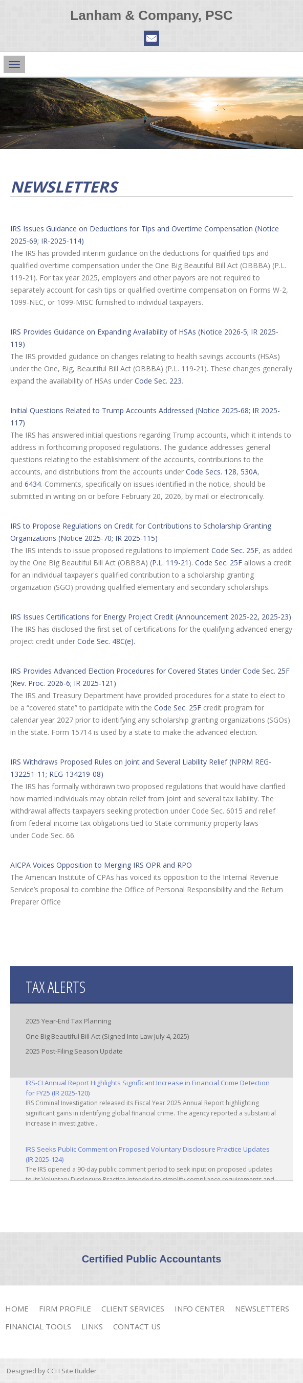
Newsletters (262, 1308)
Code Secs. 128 (211, 471)
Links (92, 1326)
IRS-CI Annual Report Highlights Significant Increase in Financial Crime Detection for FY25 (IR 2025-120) (148, 1088)
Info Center (200, 1308)
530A (249, 471)
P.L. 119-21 (170, 562)
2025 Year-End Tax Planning (68, 1021)
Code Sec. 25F (234, 550)
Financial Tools (38, 1326)
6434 (33, 484)
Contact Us (137, 1326)
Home (17, 1308)
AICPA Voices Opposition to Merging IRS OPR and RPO (101, 865)
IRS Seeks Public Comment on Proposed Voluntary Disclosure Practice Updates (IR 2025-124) (148, 1154)
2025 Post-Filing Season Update (74, 1051)
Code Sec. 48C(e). (106, 641)
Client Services (132, 1308)
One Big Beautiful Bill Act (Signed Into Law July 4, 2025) (107, 1036)
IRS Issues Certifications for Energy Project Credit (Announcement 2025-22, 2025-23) (150, 617)
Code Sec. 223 (158, 381)
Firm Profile (65, 1308)
